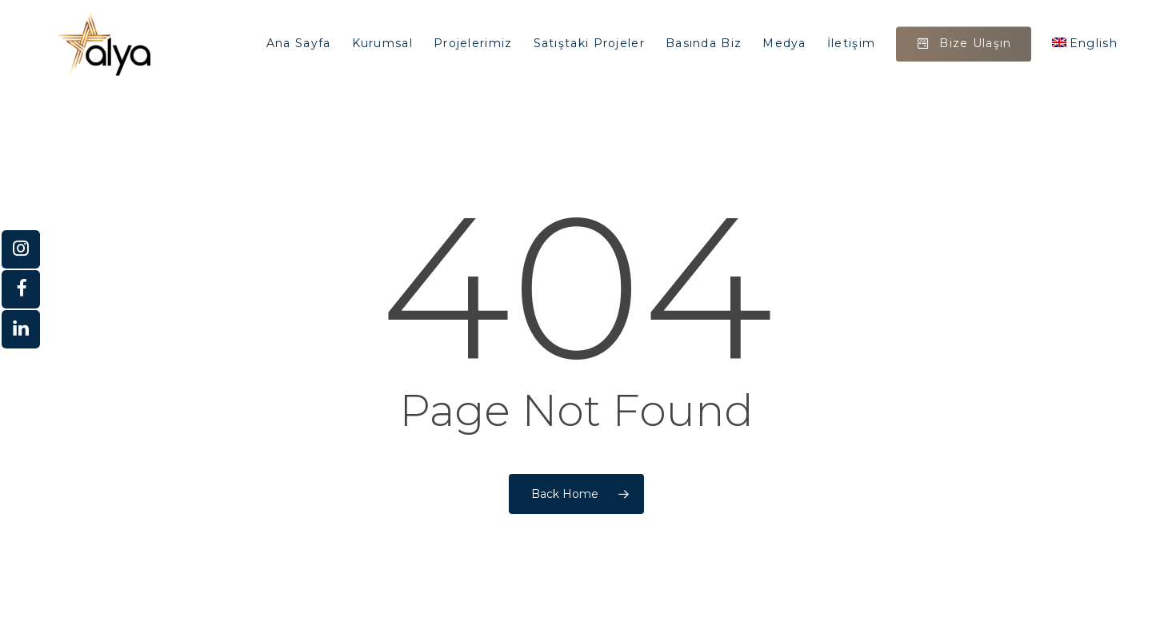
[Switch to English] (1085, 44)
